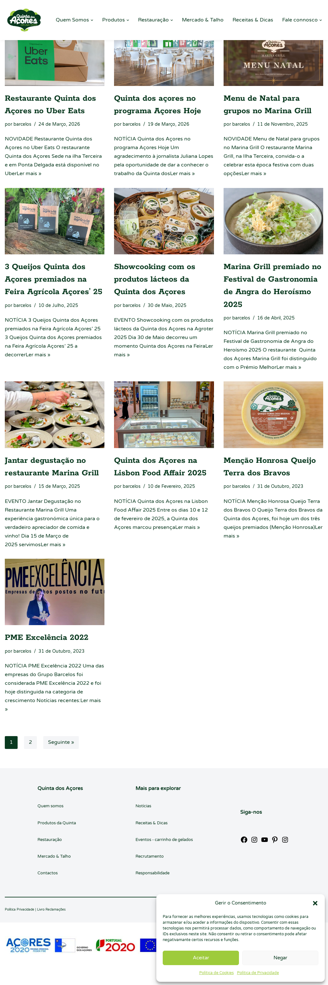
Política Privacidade (19, 911)
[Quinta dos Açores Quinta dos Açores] (24, 20)
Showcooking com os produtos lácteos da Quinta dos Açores (154, 279)
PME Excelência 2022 (46, 638)
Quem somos (50, 807)
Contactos (47, 874)
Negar (280, 958)
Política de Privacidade (258, 973)
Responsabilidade (152, 874)
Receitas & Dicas (253, 20)
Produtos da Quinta (56, 824)
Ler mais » (29, 174)
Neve (11, 976)
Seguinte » (61, 744)
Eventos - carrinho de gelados (164, 840)
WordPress (64, 976)
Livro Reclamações (51, 911)
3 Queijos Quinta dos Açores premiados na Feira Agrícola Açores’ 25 (53, 279)
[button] (315, 903)
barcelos (22, 124)
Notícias (143, 807)
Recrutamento (149, 857)
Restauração (49, 840)
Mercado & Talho (203, 20)
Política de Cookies (216, 973)
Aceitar (201, 958)
